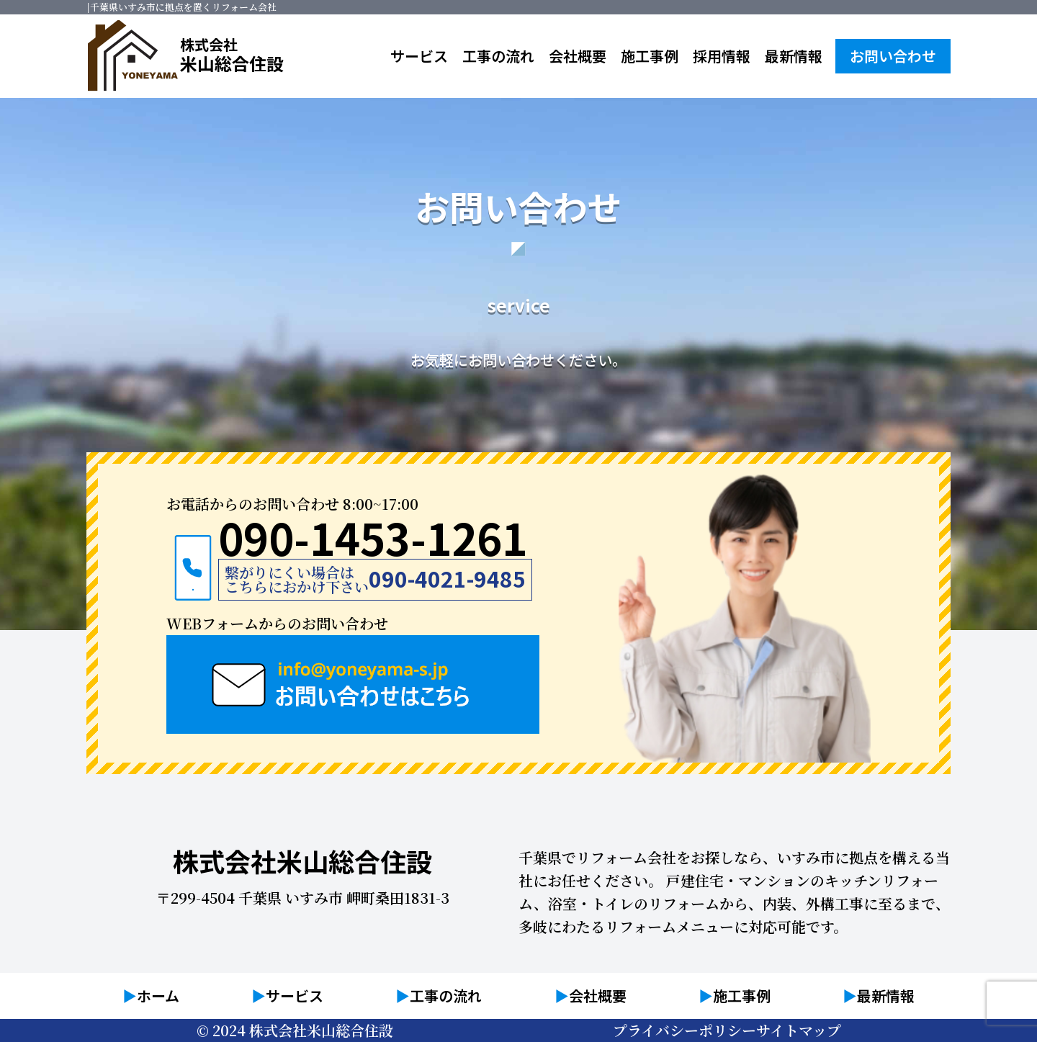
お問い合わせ (893, 55)
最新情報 (793, 55)
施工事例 (649, 55)
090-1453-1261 (372, 543)
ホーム (158, 995)
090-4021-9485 (447, 586)
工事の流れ (498, 55)
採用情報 (721, 55)
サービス (419, 55)
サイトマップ (798, 1030)
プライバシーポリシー (684, 1030)
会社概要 (577, 55)
